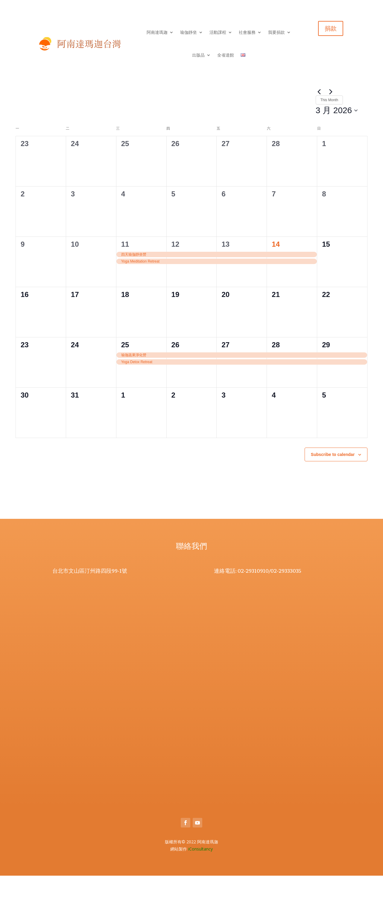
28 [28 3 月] (276, 386)
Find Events (294, 126)
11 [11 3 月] (125, 285)
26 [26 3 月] (175, 386)
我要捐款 (276, 32)
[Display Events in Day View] (356, 126)
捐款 (331, 29)
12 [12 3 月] (175, 285)
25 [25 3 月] (125, 386)
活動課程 (217, 32)
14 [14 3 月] (276, 285)
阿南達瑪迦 (157, 32)
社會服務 (247, 32)
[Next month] (30, 151)
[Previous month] (19, 151)
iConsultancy (200, 890)
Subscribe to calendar (333, 495)
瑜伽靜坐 (188, 32)
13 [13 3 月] (225, 285)
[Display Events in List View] (322, 126)
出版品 (198, 55)
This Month (52, 152)
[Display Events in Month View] (339, 126)
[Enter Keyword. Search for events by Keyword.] (146, 126)
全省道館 (225, 55)
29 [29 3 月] (326, 386)
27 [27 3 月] (225, 386)
